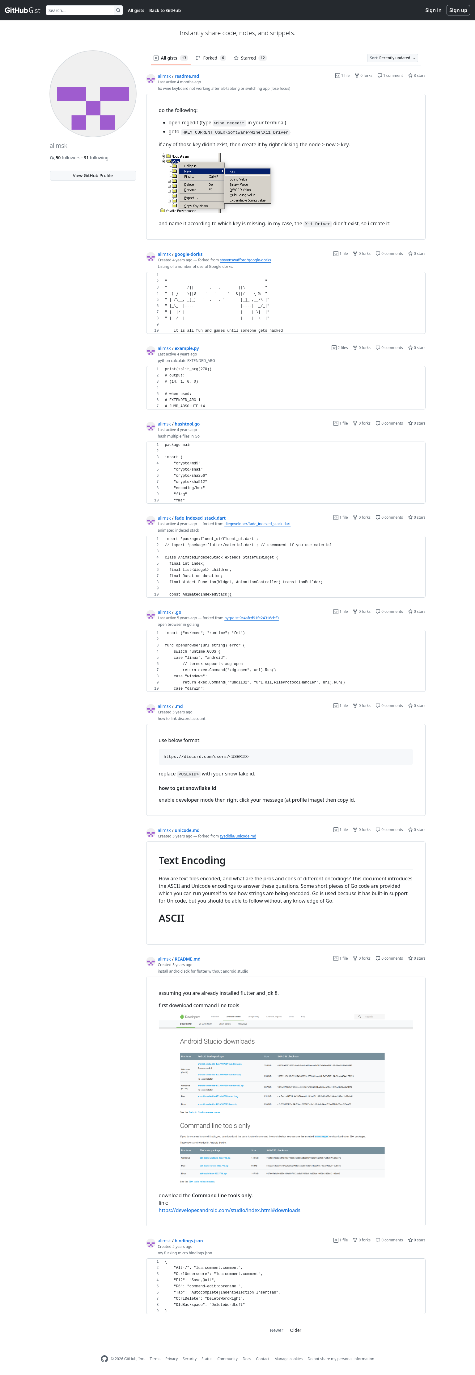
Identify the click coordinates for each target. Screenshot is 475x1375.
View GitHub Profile (93, 175)
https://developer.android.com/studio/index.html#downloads (229, 1210)
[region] (285, 167)
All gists (136, 10)
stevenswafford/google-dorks (245, 260)
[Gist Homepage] (23, 10)
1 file (342, 75)
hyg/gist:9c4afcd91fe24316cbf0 (251, 618)
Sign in (434, 10)
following (96, 157)
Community (227, 1358)
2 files (340, 347)
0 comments (389, 253)
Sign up (458, 10)
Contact (262, 1358)
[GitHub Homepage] (104, 1359)
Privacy (171, 1358)
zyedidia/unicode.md (238, 836)
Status (206, 1358)
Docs (247, 1358)
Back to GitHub (165, 10)
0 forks (363, 75)
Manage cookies (288, 1358)
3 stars (417, 75)
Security (190, 1358)
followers (66, 157)
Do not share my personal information (340, 1358)
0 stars (417, 253)
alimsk (164, 76)
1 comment (390, 75)
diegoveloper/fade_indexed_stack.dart (257, 523)
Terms (155, 1358)
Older (296, 1330)
